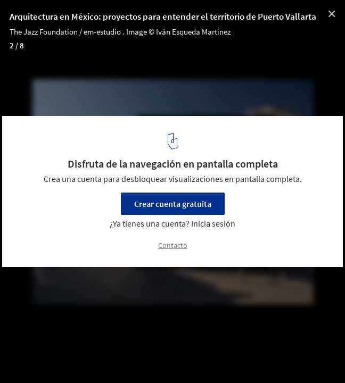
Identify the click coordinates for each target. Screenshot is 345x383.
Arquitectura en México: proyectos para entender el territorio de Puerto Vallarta (163, 16)
